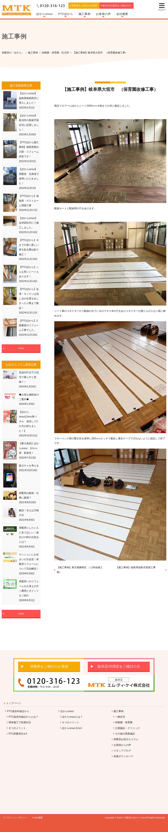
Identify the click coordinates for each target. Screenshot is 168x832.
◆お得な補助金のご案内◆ (29, 397)
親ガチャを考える (29, 465)
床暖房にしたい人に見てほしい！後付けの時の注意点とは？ (29, 534)
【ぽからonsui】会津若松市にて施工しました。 (29, 223)
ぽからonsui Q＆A (72, 728)
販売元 (119, 679)
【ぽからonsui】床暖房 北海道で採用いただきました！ (29, 176)
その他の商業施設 (125, 733)
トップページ (13, 703)
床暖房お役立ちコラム (126, 739)
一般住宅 (120, 716)
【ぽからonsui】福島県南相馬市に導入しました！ (29, 98)
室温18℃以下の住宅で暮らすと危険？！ (29, 377)
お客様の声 (103, 13)
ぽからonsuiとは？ (72, 716)
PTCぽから (65, 13)
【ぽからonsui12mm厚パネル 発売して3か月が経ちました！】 (28, 421)
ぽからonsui (44, 13)
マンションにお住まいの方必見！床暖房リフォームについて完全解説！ (29, 561)
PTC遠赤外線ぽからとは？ (23, 716)
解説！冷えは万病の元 (29, 512)
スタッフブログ (122, 750)
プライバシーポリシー (16, 817)
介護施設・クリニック (127, 728)
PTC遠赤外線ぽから (18, 711)
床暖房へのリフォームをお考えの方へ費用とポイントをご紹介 (29, 588)
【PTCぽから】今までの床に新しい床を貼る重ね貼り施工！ (29, 247)
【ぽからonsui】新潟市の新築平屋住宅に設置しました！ (29, 122)
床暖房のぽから (132, 817)
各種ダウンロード (123, 756)
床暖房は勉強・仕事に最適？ (29, 495)
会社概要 (122, 13)
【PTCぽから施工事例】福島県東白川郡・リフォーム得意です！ (29, 149)
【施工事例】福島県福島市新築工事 (136, 567)
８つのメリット (17, 728)
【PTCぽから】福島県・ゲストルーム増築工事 (29, 201)
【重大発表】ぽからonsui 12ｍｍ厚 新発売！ (29, 448)
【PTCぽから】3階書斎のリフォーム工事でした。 (29, 325)
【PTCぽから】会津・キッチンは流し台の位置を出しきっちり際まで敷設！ (29, 298)
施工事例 (84, 13)
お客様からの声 (122, 745)
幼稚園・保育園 (123, 722)
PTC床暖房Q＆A (18, 733)
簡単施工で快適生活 (20, 722)
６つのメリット (70, 722)
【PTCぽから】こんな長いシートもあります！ (29, 272)
